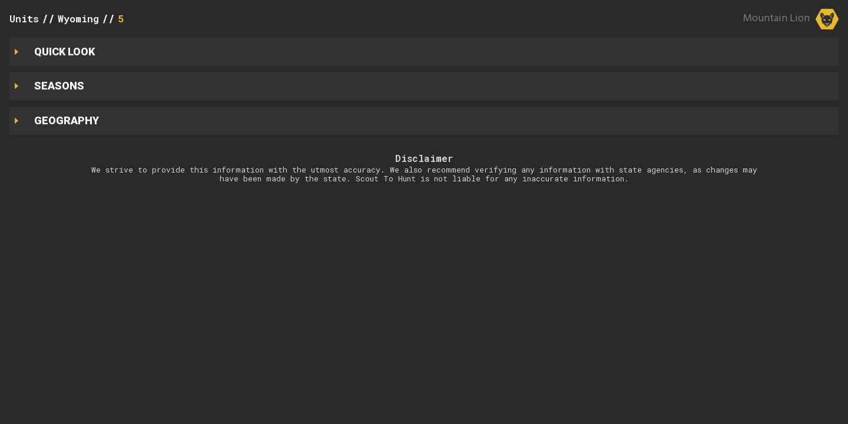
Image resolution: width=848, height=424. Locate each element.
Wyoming (78, 18)
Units (24, 18)
